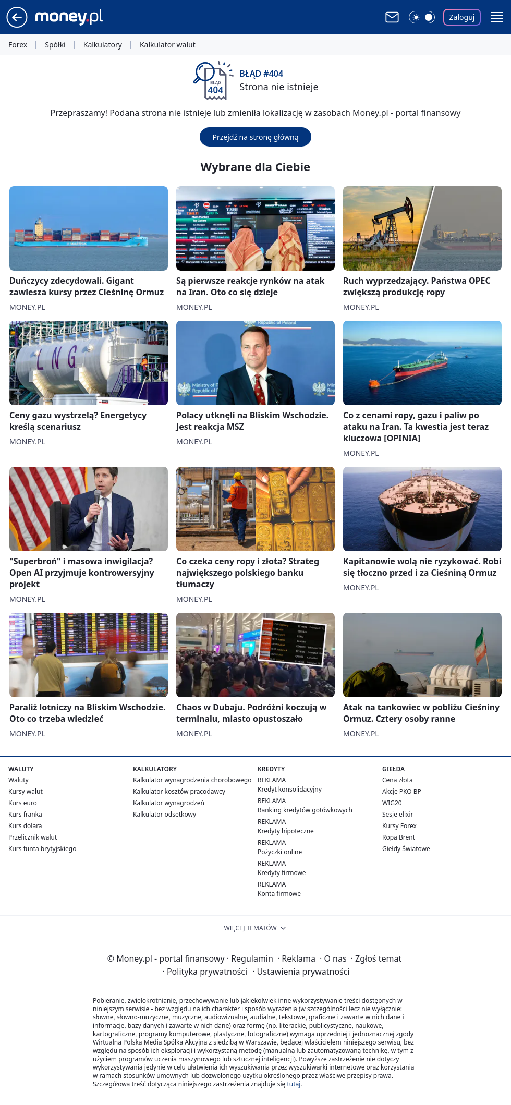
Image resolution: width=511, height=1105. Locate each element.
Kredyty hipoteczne (286, 831)
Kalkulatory (102, 45)
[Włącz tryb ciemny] (422, 17)
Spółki (55, 45)
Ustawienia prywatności (300, 971)
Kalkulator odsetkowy (164, 814)
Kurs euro (22, 802)
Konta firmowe (279, 893)
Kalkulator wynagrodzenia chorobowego (192, 779)
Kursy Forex (399, 825)
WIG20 (392, 802)
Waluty (18, 779)
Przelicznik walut (32, 837)
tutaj (293, 1083)
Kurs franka (25, 814)
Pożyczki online (280, 851)
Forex (17, 45)
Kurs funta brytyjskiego (42, 848)
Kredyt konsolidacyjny (290, 789)
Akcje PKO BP (401, 791)
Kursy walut (25, 791)
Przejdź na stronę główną (255, 137)
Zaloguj (462, 17)
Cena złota (397, 779)
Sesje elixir (397, 814)
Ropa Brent (398, 837)
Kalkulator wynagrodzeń (168, 802)
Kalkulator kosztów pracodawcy (179, 791)
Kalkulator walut (168, 45)
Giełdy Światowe (406, 848)
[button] (497, 17)
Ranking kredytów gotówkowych (305, 810)
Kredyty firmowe (282, 872)
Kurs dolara (25, 825)
